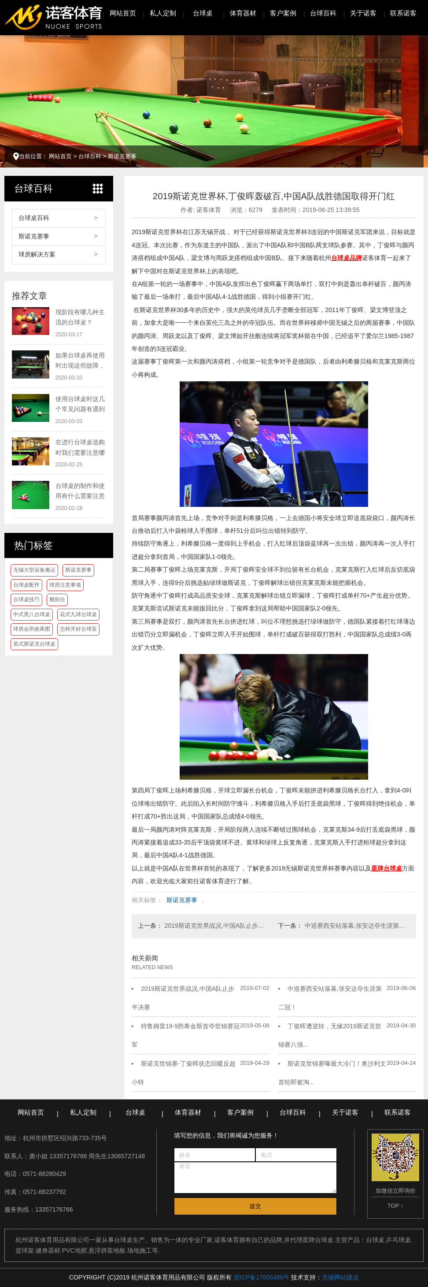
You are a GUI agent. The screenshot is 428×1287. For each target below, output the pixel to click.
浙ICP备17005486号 (261, 1277)
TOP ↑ (395, 1205)
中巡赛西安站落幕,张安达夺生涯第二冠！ (357, 925)
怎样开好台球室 (78, 629)
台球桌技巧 (26, 599)
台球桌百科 (33, 218)
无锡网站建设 (340, 1277)
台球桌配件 (26, 585)
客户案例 (283, 13)
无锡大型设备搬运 (34, 570)
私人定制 (163, 13)
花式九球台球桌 (78, 614)
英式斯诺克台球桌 (34, 644)
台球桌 (203, 13)
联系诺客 (403, 13)
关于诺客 (363, 13)
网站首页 (123, 13)
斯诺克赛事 (122, 156)
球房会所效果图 (31, 629)
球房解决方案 (36, 254)
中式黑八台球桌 (31, 614)
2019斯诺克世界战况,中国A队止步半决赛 (217, 925)
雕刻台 (57, 599)
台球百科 (323, 13)
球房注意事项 (65, 585)
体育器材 (243, 13)
